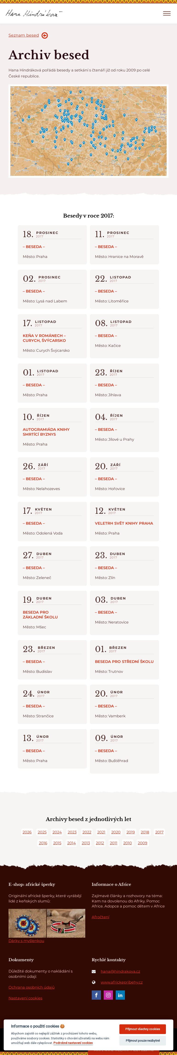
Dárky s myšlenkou (26, 940)
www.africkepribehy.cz (122, 982)
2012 (100, 843)
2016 (43, 843)
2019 (131, 832)
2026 (27, 832)
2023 (72, 832)
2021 (101, 832)
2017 (159, 832)
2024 (57, 832)
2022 (87, 832)
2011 (113, 843)
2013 (86, 843)
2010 (127, 843)
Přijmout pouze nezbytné (143, 1040)
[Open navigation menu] (166, 13)
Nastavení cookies (25, 998)
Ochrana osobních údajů (32, 987)
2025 (42, 832)
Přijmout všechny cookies (142, 1029)
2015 (57, 843)
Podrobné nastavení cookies (73, 1043)
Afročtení (100, 917)
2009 (142, 843)
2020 (116, 832)
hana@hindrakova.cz (120, 971)
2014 (71, 843)
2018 (145, 832)
